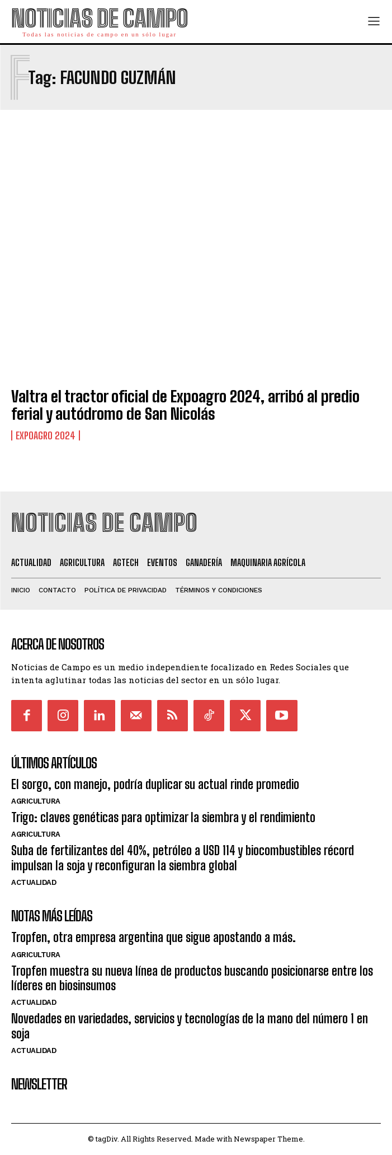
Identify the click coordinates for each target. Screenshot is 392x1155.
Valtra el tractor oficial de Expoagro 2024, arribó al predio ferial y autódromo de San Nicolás (185, 405)
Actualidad (33, 882)
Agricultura (35, 801)
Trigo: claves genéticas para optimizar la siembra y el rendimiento (163, 817)
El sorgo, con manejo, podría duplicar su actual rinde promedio (155, 784)
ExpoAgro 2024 (45, 435)
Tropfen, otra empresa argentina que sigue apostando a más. (153, 937)
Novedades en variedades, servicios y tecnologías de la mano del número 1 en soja (189, 1026)
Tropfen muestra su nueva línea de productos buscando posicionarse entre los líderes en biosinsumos (192, 978)
